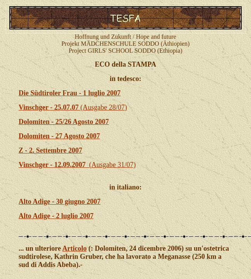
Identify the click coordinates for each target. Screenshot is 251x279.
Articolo (74, 248)
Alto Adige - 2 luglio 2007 (56, 216)
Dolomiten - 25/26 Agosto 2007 (64, 122)
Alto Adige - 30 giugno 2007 (60, 201)
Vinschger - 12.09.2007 (54, 165)
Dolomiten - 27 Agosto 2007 (59, 136)
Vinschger (34, 107)
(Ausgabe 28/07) (88, 107)
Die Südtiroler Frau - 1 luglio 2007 (69, 93)
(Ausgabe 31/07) (112, 165)
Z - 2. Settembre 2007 (50, 150)
